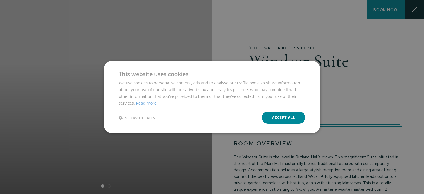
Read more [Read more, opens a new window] (146, 103)
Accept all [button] (283, 117)
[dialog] (212, 97)
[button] (137, 117)
